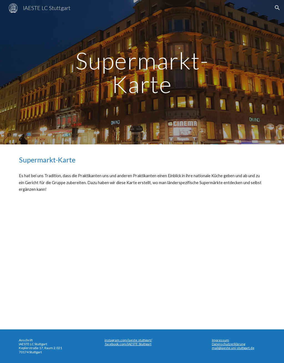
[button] (277, 7)
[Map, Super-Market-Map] (142, 260)
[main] (141, 72)
